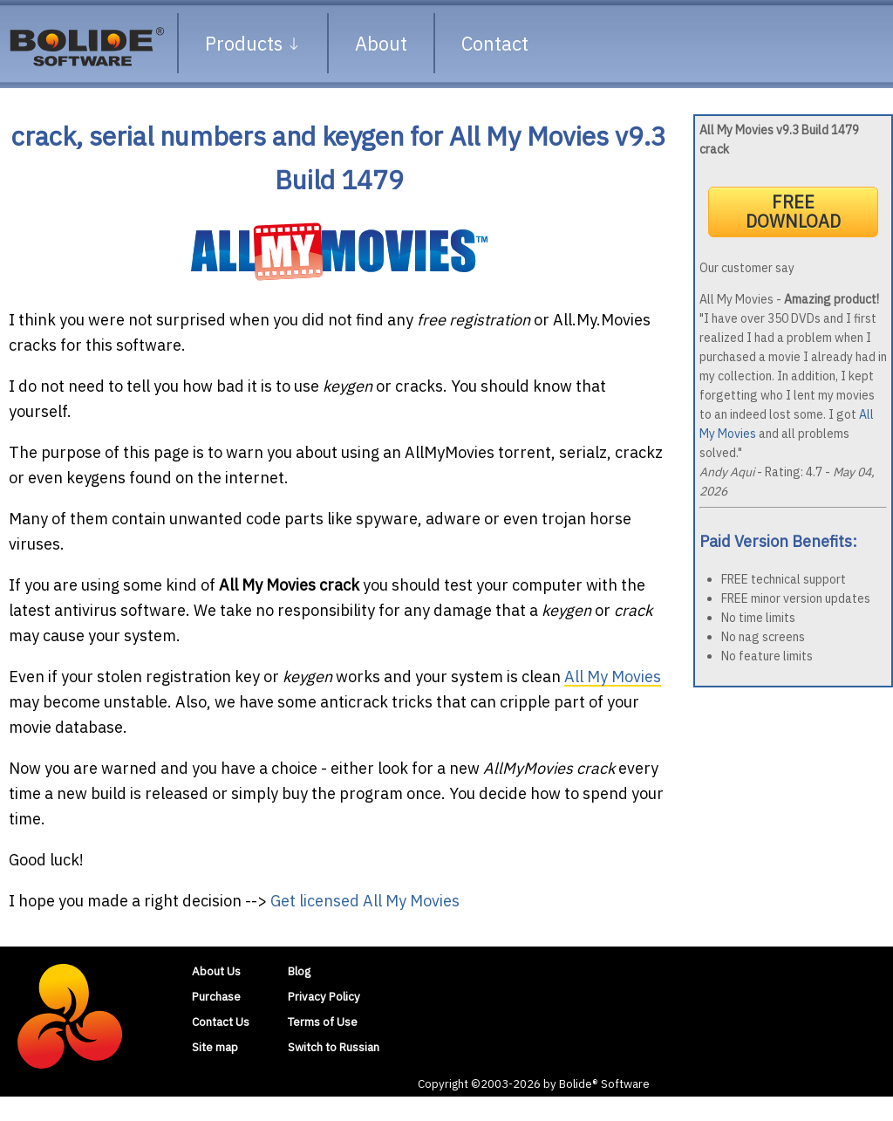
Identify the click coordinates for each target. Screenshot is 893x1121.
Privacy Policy (324, 996)
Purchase (216, 996)
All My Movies (612, 676)
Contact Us (220, 1021)
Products (253, 43)
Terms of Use (323, 1021)
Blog (299, 971)
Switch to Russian (333, 1047)
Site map (215, 1047)
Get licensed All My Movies (365, 901)
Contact (494, 43)
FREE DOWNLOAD (793, 211)
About (381, 43)
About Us (216, 971)
